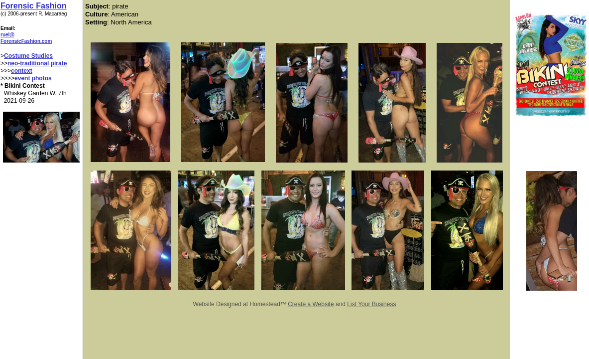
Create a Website (311, 304)
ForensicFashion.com (26, 41)
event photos (33, 78)
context (21, 70)
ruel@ (7, 34)
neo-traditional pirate (37, 63)
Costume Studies (28, 55)
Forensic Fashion (33, 5)
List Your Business (371, 304)
